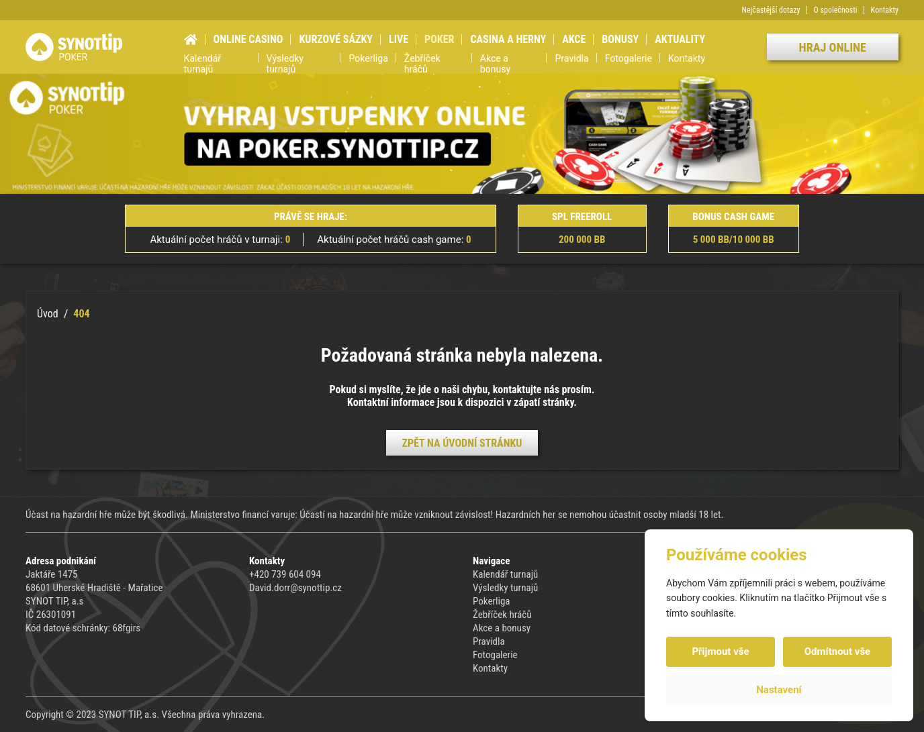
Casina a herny (508, 39)
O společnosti (836, 10)
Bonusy (620, 39)
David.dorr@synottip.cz (295, 588)
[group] (462, 134)
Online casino (248, 39)
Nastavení (778, 690)
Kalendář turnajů (203, 64)
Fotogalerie (628, 58)
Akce (574, 39)
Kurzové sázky (336, 39)
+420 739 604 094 (285, 574)
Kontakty (884, 10)
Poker (439, 39)
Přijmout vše (720, 651)
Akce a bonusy (495, 64)
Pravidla (571, 58)
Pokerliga (368, 58)
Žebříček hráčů (422, 64)
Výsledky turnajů (285, 64)
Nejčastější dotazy (771, 10)
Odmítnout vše (837, 651)
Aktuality (680, 39)
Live (398, 39)
